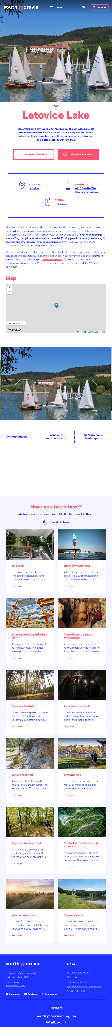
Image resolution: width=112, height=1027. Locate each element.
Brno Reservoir (72, 774)
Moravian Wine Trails (23, 914)
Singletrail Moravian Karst (26, 843)
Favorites (101, 7)
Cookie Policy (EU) (76, 991)
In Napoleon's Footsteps (93, 436)
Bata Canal (18, 565)
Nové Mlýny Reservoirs (77, 565)
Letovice (34, 188)
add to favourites (80, 154)
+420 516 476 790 (85, 188)
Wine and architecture (54, 436)
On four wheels (16, 436)
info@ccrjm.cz (13, 982)
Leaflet (81, 332)
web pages (61, 203)
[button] (56, 305)
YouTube (32, 993)
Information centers (77, 981)
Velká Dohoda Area (22, 774)
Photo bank (73, 977)
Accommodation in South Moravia (84, 986)
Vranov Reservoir (74, 914)
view (19, 586)
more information (36, 154)
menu (58, 7)
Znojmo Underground (76, 706)
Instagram (51, 993)
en (83, 7)
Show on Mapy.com (16, 323)
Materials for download (78, 972)
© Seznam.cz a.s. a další (96, 332)
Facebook (14, 993)
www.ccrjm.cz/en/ (15, 985)
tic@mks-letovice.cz (87, 191)
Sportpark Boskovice (24, 706)
